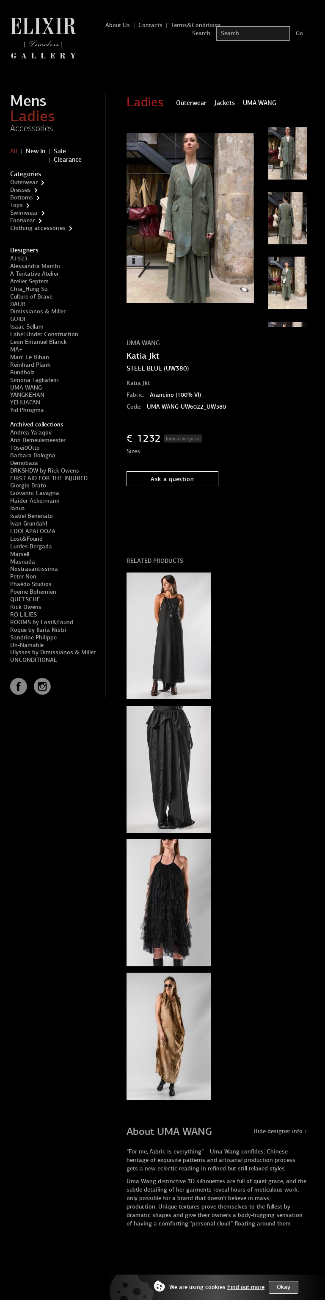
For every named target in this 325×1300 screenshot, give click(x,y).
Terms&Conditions (196, 25)
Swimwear (24, 212)
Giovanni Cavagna (34, 493)
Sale (60, 151)
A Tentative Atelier (34, 273)
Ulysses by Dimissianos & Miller (53, 652)
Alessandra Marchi (35, 266)
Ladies (32, 116)
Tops (16, 205)
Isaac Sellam (27, 326)
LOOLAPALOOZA (32, 531)
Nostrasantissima (34, 569)
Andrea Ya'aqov (31, 432)
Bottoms (21, 197)
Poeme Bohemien (33, 591)
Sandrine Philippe (33, 637)
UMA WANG (26, 387)
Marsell (19, 554)
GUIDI (17, 319)
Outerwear (24, 182)
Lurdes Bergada (31, 546)
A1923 (19, 258)
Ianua (17, 508)
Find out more (245, 1287)
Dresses (20, 190)
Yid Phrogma (27, 410)
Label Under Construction (44, 334)
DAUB (18, 304)
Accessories (31, 128)
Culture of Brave (31, 296)
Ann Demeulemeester (38, 440)
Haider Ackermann (35, 500)
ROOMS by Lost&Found (41, 622)
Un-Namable (27, 645)
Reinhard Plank (30, 364)
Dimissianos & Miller (38, 311)
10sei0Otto (25, 447)
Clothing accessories (38, 228)
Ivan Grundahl (28, 523)
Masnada (22, 561)
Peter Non (23, 576)
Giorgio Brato (28, 485)
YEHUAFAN (25, 402)
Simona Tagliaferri (34, 380)
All (13, 151)
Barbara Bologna (32, 455)
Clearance (68, 159)
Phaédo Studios (31, 584)
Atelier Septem (29, 281)
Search (201, 33)
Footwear (22, 220)
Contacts (150, 25)
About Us (117, 25)
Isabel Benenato (31, 516)
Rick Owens (25, 607)
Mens (28, 100)
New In (35, 151)
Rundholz (22, 372)
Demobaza (24, 463)
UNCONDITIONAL (33, 660)
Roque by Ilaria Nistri (38, 629)
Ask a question (172, 479)
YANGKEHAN (27, 394)
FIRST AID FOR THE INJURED (49, 478)
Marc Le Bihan (29, 357)
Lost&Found (26, 538)
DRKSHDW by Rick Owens (44, 470)
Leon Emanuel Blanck (38, 342)
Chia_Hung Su (28, 289)
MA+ (16, 349)
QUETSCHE (25, 599)
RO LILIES (23, 614)
